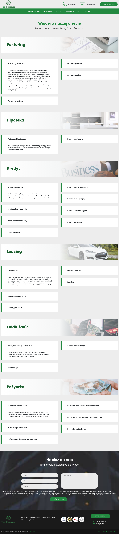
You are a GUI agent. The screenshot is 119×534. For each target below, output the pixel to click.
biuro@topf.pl (91, 4)
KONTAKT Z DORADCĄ (100, 516)
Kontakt (88, 11)
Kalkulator (70, 11)
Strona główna (34, 11)
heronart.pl (32, 531)
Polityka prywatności (109, 531)
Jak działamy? (48, 11)
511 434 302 (71, 4)
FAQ (99, 531)
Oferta (58, 11)
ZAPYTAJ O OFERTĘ (109, 4)
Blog (79, 11)
